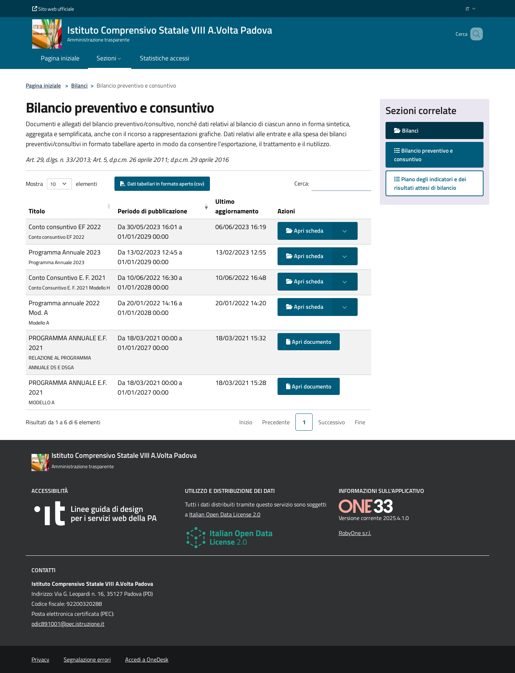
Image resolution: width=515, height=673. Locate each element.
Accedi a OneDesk (146, 659)
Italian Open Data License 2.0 (224, 514)
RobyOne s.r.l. (355, 533)
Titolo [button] (37, 211)
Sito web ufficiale (53, 9)
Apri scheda (304, 230)
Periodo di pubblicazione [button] (152, 211)
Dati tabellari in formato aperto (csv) (162, 183)
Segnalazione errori (87, 659)
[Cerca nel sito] (474, 34)
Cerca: (301, 183)
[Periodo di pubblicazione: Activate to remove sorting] (163, 206)
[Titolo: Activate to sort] (70, 206)
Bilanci (79, 85)
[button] (471, 9)
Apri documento (308, 341)
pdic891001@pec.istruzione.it (67, 623)
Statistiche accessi (164, 58)
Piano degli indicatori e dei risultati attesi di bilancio (430, 183)
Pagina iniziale (43, 85)
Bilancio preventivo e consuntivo (423, 154)
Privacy (40, 659)
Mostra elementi (61, 183)
